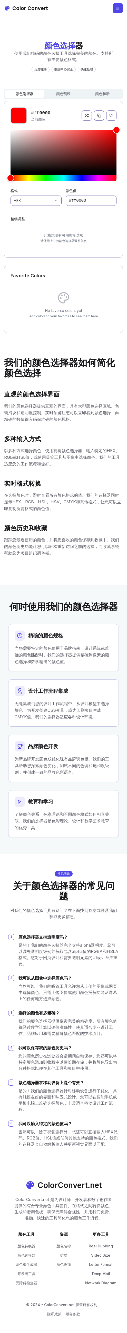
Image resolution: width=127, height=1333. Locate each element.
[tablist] (63, 94)
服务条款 (73, 1314)
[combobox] (36, 201)
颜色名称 (63, 1246)
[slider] (63, 151)
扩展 (63, 1255)
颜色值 (71, 190)
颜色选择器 (26, 1255)
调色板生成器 (26, 1264)
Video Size (100, 1255)
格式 (14, 190)
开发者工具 (26, 1273)
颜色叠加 (63, 1264)
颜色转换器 (26, 1246)
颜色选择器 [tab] (25, 93)
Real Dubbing (101, 1246)
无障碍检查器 (26, 1283)
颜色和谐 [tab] (102, 93)
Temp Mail (100, 1273)
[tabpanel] (63, 179)
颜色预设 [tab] (63, 93)
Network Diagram (100, 1283)
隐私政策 (54, 1314)
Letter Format (101, 1264)
